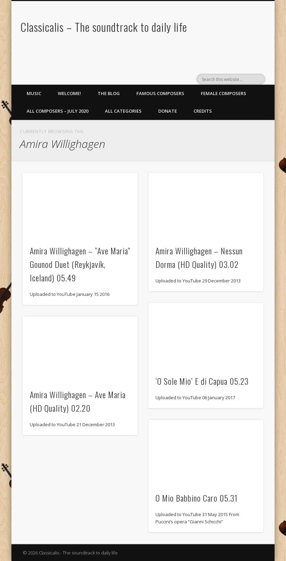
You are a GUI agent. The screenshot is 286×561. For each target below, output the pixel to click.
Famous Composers (160, 93)
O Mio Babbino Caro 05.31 (196, 498)
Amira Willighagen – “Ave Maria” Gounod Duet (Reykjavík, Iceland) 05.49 (80, 264)
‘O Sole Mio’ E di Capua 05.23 (202, 381)
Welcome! (69, 93)
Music (34, 93)
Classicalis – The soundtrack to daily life (103, 27)
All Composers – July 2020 (57, 111)
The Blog (109, 93)
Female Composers (223, 93)
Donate (167, 111)
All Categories (123, 111)
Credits (203, 111)
